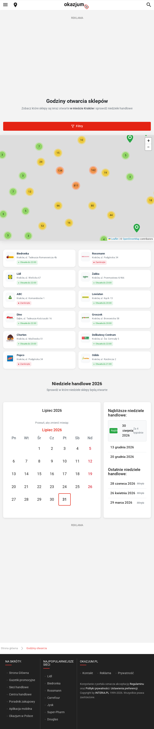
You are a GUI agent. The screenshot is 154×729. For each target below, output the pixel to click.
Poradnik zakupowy (22, 701)
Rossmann (54, 690)
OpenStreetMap (131, 239)
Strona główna (9, 648)
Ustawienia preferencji (124, 688)
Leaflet (113, 239)
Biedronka (54, 683)
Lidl (49, 676)
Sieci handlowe (18, 687)
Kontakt (87, 673)
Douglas (52, 719)
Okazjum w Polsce (21, 716)
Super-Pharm (56, 712)
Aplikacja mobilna (20, 708)
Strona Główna (19, 673)
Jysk (50, 705)
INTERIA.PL (102, 692)
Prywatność (126, 673)
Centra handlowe (20, 694)
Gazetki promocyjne (22, 680)
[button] (58, 205)
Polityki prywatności (97, 688)
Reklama (105, 673)
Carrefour (53, 697)
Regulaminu (137, 683)
